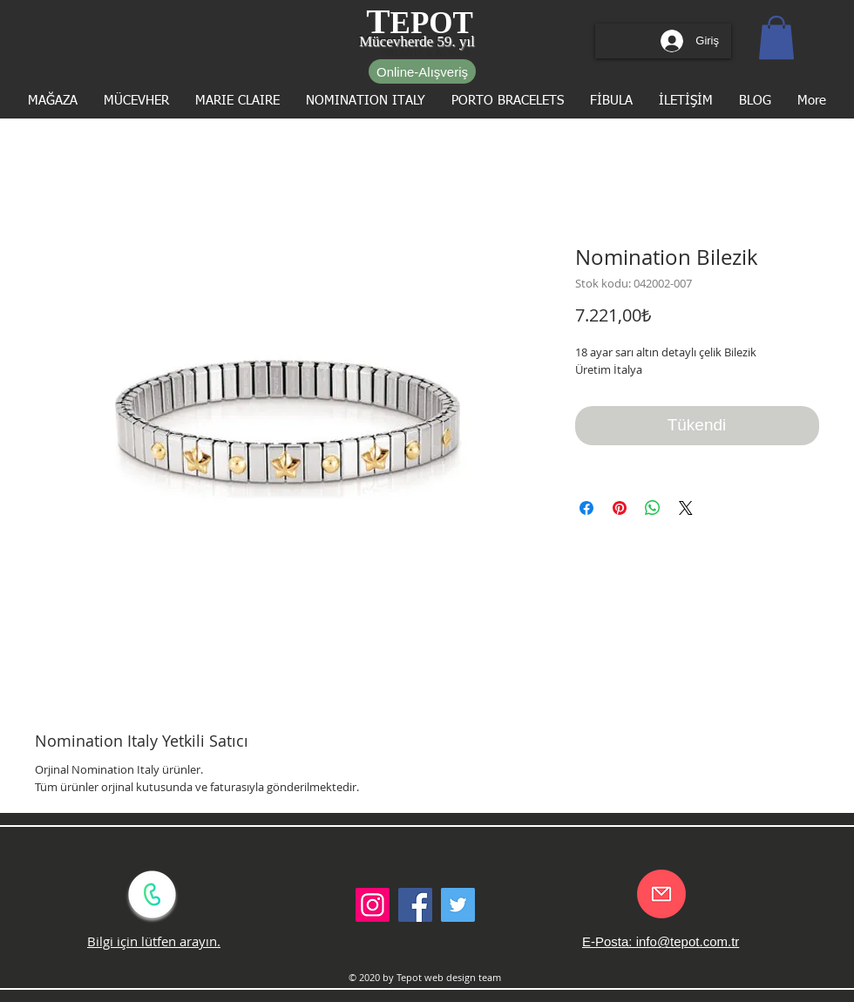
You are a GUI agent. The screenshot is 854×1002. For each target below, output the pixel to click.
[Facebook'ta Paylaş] (586, 508)
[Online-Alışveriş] (422, 71)
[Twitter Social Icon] (458, 905)
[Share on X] (685, 508)
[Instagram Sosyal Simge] (373, 905)
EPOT (431, 23)
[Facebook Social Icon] (415, 905)
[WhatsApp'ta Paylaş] (652, 508)
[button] (776, 37)
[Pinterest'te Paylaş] (619, 508)
